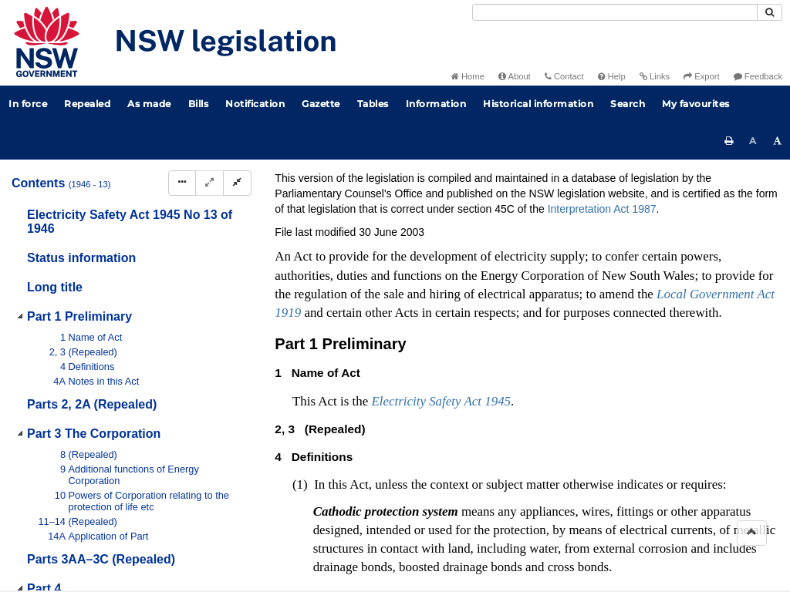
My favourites (696, 103)
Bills (198, 103)
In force (27, 103)
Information (436, 103)
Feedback (758, 76)
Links (655, 76)
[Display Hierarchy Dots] (182, 183)
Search (627, 103)
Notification (255, 103)
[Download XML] (674, 223)
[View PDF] (617, 223)
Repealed (87, 103)
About (514, 76)
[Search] (615, 12)
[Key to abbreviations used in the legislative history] (588, 223)
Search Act (433, 198)
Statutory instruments (482, 172)
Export (701, 76)
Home (467, 76)
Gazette (321, 103)
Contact (564, 76)
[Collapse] (237, 183)
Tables (373, 103)
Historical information (538, 103)
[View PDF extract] (645, 223)
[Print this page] (729, 141)
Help (612, 76)
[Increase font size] (778, 141)
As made (149, 103)
